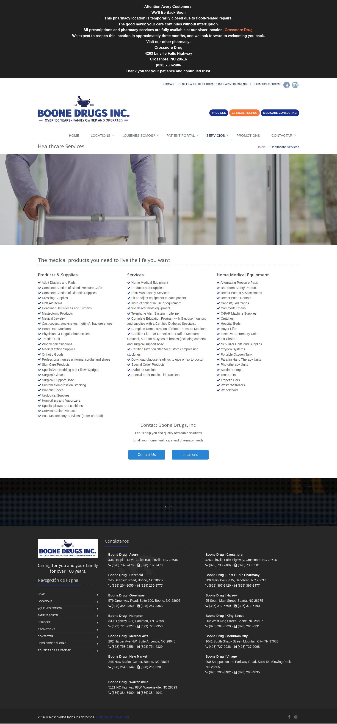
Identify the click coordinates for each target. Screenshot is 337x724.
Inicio (261, 147)
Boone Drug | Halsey (221, 596)
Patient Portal (180, 135)
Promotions (248, 135)
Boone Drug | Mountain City (226, 637)
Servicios (215, 135)
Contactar (281, 135)
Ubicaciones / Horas (267, 84)
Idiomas (168, 84)
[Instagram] (295, 85)
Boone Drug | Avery (123, 555)
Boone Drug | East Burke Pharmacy (232, 575)
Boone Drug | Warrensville (128, 683)
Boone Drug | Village (221, 657)
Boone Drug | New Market (127, 657)
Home (74, 135)
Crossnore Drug (239, 30)
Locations (100, 135)
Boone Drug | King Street (224, 616)
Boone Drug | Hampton (125, 616)
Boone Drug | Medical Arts (128, 637)
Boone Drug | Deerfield (125, 575)
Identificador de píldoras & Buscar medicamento (213, 84)
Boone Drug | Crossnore (224, 555)
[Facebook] (286, 85)
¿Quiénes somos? (138, 135)
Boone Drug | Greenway (126, 596)
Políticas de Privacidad (54, 650)
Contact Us (147, 455)
